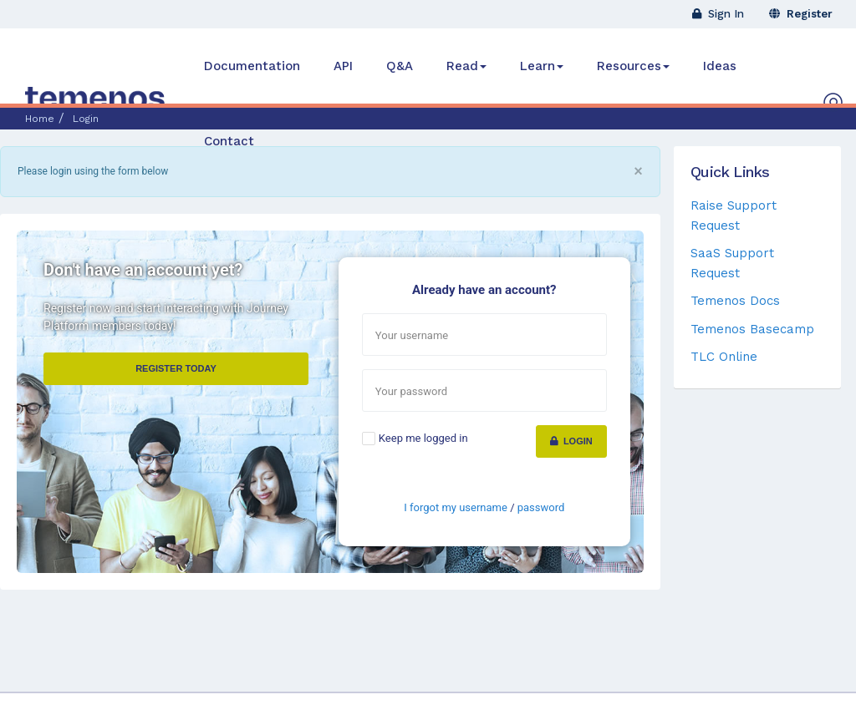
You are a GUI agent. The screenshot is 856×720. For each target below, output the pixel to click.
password (541, 507)
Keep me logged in (423, 438)
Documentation (252, 66)
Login (571, 441)
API (343, 66)
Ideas (719, 66)
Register (801, 14)
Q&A (399, 66)
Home (39, 118)
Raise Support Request (733, 215)
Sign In (718, 14)
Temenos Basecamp (752, 329)
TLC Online (723, 356)
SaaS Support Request (732, 263)
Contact (229, 141)
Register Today (176, 368)
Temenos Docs (735, 300)
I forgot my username (455, 507)
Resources (633, 66)
